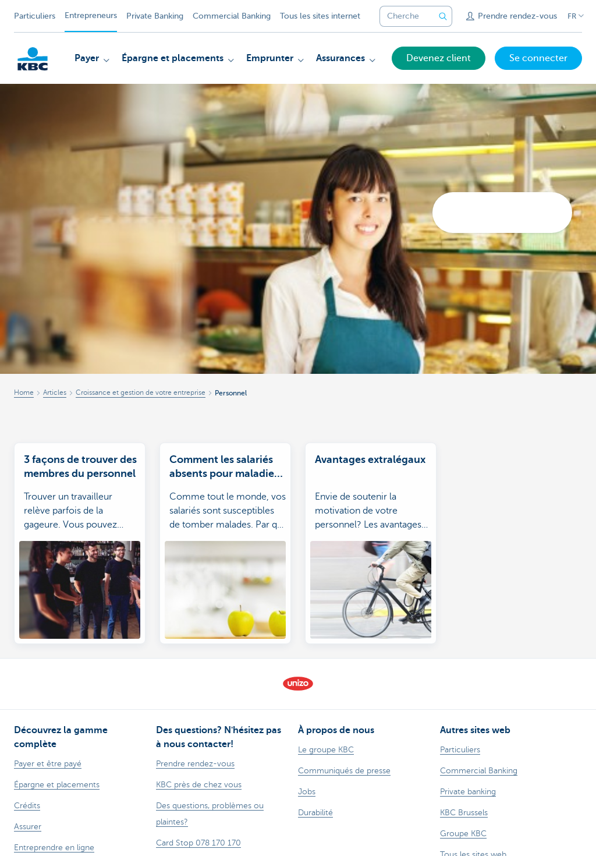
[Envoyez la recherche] (443, 16)
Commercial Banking (232, 16)
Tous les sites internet (320, 16)
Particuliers (34, 16)
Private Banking (154, 16)
